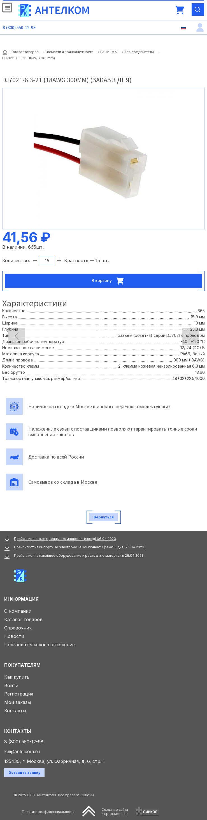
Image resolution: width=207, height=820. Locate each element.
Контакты (15, 710)
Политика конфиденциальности (48, 812)
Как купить (16, 677)
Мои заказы (17, 702)
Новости (14, 636)
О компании (17, 611)
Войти (11, 685)
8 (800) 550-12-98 (19, 27)
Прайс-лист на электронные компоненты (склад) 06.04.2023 (65, 539)
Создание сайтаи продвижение (114, 811)
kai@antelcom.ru (22, 751)
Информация (21, 599)
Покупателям (22, 665)
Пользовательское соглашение (39, 644)
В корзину (109, 281)
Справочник (18, 628)
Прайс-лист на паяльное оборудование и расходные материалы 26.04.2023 (79, 555)
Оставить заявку (24, 772)
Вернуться (104, 517)
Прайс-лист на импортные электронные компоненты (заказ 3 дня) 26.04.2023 (79, 547)
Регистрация (18, 694)
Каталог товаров (23, 619)
